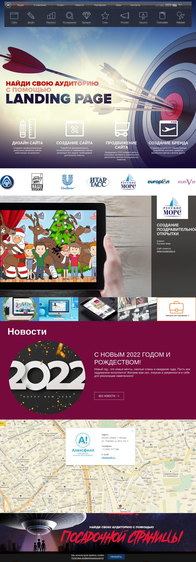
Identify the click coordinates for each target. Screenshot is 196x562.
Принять (116, 556)
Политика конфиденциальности (87, 558)
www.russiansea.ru (166, 251)
